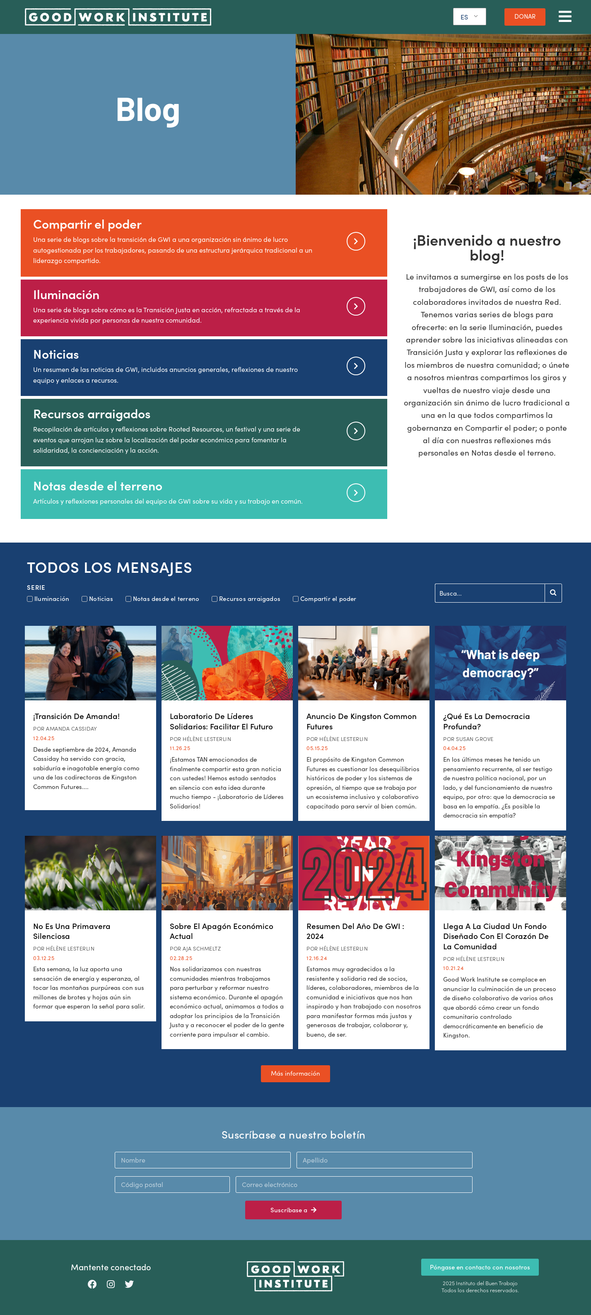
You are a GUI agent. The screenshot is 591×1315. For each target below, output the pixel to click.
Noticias (56, 353)
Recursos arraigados (92, 413)
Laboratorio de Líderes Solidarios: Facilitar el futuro (221, 720)
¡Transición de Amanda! (76, 715)
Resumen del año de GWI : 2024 (355, 930)
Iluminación (66, 293)
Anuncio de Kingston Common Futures (361, 720)
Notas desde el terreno (97, 485)
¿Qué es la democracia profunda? (486, 720)
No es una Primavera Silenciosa (72, 930)
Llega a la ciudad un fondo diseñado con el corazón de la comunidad (496, 935)
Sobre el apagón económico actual (221, 930)
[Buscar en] (490, 593)
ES (464, 16)
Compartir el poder (87, 223)
